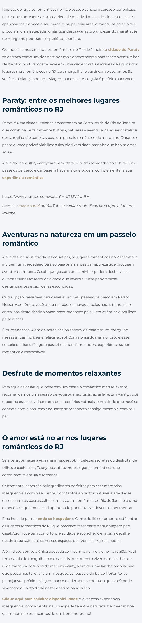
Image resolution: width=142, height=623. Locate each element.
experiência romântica (23, 178)
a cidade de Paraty (122, 49)
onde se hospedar (54, 519)
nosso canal (29, 206)
